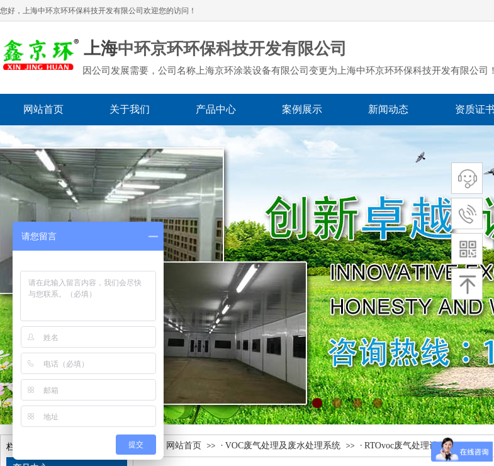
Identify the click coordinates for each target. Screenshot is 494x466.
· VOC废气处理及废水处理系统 (281, 445)
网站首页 (183, 445)
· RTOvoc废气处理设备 (403, 445)
